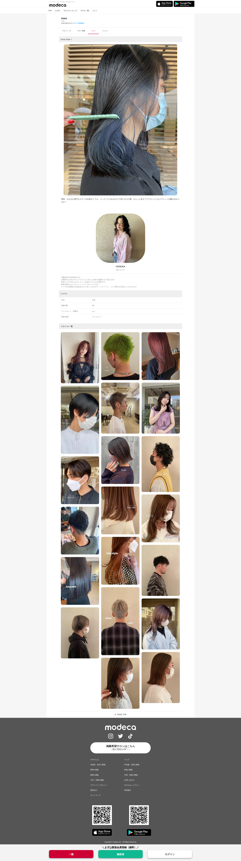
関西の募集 (94, 775)
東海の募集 (128, 770)
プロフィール (66, 31)
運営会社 (93, 790)
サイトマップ (95, 795)
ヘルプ (126, 759)
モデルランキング (70, 11)
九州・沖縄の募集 (97, 780)
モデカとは (94, 759)
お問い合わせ (129, 780)
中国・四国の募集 (131, 775)
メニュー (105, 31)
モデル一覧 (84, 11)
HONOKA (120, 266)
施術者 (120, 854)
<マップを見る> (78, 23)
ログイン (170, 854)
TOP (50, 11)
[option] (120, 119)
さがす (57, 11)
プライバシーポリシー (98, 785)
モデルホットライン (131, 785)
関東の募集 (94, 770)
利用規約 (127, 790)
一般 (71, 854)
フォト (94, 11)
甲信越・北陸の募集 (131, 765)
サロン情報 (81, 31)
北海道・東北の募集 (98, 765)
